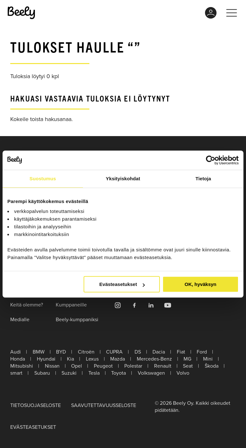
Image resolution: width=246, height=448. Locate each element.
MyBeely (211, 13)
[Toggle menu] (231, 12)
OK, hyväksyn (200, 284)
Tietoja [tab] (203, 178)
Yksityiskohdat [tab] (123, 178)
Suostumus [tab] (42, 178)
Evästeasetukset (122, 284)
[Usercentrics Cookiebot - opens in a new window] (211, 160)
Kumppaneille (71, 304)
